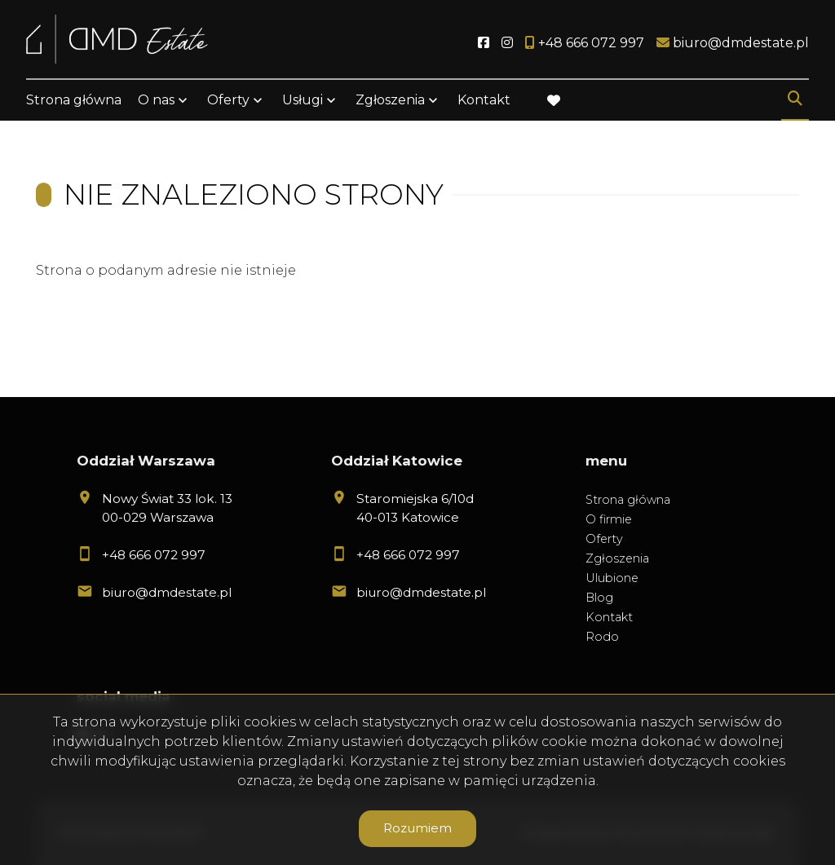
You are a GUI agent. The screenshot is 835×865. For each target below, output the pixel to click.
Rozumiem (417, 828)
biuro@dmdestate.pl (167, 592)
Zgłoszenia (390, 100)
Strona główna (73, 100)
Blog (599, 597)
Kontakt (483, 100)
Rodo (602, 636)
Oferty (228, 100)
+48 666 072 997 (153, 555)
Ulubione (611, 578)
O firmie (608, 519)
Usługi (302, 100)
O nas (156, 100)
